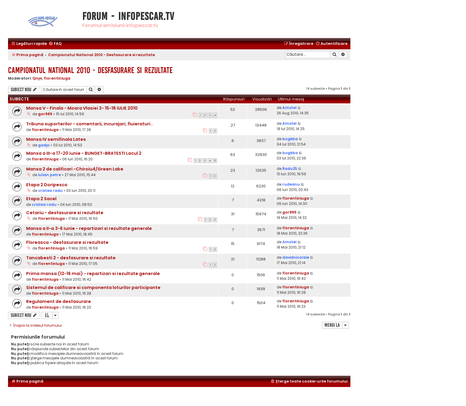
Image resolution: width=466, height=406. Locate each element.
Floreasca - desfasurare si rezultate (67, 242)
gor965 (45, 113)
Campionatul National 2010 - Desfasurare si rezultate (90, 70)
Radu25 (289, 168)
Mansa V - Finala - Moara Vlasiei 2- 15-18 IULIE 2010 (82, 108)
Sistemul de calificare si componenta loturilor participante (93, 287)
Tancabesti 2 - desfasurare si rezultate (71, 258)
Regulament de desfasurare (58, 301)
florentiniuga (57, 78)
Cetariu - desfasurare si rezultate (64, 213)
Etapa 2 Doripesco (46, 185)
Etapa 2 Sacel (41, 199)
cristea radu (50, 190)
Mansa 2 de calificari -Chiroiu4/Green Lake (74, 169)
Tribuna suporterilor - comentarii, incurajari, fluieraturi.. (89, 124)
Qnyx (37, 78)
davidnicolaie (295, 257)
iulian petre (49, 174)
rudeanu (291, 184)
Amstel (289, 107)
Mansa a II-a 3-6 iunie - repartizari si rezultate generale (89, 228)
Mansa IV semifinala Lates (56, 139)
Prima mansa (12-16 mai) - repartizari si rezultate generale (93, 274)
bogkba (290, 138)
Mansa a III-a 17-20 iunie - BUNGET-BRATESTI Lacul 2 (83, 153)
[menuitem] (55, 44)
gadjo (44, 145)
